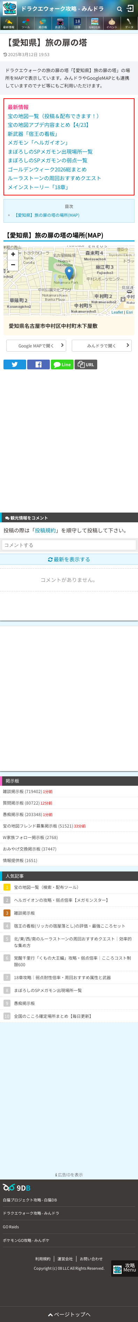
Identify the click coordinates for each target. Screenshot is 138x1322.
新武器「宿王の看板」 (34, 133)
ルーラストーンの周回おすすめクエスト (54, 178)
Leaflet (117, 312)
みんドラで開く (101, 345)
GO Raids (11, 1226)
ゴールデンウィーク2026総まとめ (47, 169)
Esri (129, 312)
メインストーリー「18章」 (39, 187)
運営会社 (65, 1258)
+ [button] (13, 255)
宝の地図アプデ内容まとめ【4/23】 (49, 124)
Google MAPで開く (36, 345)
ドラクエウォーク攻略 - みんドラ (62, 8)
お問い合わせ (91, 1258)
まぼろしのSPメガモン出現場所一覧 (50, 151)
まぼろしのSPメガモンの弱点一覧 (47, 160)
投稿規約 (45, 530)
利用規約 (43, 1258)
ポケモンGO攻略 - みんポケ (26, 1240)
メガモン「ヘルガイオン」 (39, 142)
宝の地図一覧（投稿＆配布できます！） (55, 116)
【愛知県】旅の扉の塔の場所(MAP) (46, 215)
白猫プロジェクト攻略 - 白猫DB (30, 1199)
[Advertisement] (69, 442)
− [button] (13, 265)
